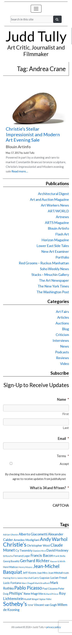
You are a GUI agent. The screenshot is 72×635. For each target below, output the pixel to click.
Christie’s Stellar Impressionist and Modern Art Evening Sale (33, 134)
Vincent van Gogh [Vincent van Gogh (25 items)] (45, 604)
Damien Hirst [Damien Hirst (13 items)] (39, 550)
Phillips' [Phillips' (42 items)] (16, 593)
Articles (63, 317)
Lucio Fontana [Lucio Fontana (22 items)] (12, 583)
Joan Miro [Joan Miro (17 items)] (42, 572)
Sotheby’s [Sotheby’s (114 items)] (15, 604)
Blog (65, 329)
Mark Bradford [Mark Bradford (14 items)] (42, 583)
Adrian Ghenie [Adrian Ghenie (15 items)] (10, 534)
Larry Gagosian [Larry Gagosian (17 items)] (41, 577)
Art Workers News (55, 205)
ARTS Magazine (57, 222)
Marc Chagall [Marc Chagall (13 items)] (28, 583)
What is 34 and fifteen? (49, 488)
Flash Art (62, 234)
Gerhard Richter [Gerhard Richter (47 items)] (35, 560)
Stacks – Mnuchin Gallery (50, 274)
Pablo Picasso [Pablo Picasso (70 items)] (28, 587)
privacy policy (53, 627)
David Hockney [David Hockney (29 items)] (57, 550)
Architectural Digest (53, 194)
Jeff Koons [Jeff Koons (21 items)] (29, 572)
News (64, 346)
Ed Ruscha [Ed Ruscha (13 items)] (8, 556)
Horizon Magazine (55, 240)
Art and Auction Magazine (49, 199)
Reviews (62, 358)
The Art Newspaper (54, 280)
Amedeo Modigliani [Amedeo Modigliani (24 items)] (26, 540)
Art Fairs (62, 311)
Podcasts (62, 352)
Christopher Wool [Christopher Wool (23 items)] (38, 545)
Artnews (62, 217)
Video (64, 363)
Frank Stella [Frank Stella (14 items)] (59, 556)
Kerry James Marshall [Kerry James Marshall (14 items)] (22, 578)
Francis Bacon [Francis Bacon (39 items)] (42, 555)
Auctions (62, 323)
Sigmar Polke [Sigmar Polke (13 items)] (45, 599)
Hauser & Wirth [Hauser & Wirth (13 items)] (57, 561)
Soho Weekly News (54, 269)
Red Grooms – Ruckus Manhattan (44, 263)
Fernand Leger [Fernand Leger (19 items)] (21, 555)
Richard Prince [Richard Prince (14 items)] (51, 594)
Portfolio (62, 257)
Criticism (62, 335)
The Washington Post (52, 292)
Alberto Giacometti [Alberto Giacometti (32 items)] (33, 534)
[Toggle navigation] (36, 9)
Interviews (61, 340)
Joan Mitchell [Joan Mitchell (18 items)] (55, 572)
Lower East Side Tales (52, 246)
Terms (63, 456)
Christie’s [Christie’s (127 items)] (14, 544)
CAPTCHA (61, 505)
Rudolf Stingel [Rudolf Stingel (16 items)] (31, 599)
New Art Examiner (55, 251)
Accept (64, 463)
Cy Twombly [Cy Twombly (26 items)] (23, 550)
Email (63, 438)
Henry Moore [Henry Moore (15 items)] (25, 567)
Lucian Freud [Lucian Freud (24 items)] (58, 577)
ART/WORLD (58, 211)
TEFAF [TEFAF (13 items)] (30, 605)
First (65, 414)
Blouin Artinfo (58, 228)
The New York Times (53, 286)
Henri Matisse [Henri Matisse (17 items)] (10, 567)
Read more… (20, 171)
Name (63, 399)
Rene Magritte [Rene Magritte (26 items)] (33, 593)
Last (66, 427)
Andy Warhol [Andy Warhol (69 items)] (53, 539)
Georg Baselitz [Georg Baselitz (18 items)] (11, 561)
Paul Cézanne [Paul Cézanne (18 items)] (50, 588)
